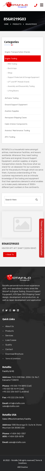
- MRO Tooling (12, 64)
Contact (9, 349)
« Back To (10, 254)
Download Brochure (14, 354)
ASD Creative (22, 467)
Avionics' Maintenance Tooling (17, 130)
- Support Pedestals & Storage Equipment (23, 77)
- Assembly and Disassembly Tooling (21, 86)
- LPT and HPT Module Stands (18, 82)
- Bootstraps (12, 68)
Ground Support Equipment (16, 105)
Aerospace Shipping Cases (16, 118)
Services (9, 335)
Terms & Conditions (13, 359)
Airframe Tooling (11, 98)
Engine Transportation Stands (17, 52)
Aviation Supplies (12, 111)
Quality (8, 345)
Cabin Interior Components (16, 124)
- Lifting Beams (13, 91)
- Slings (9, 73)
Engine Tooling (11, 58)
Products (9, 331)
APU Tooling (10, 137)
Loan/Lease (10, 340)
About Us (9, 326)
